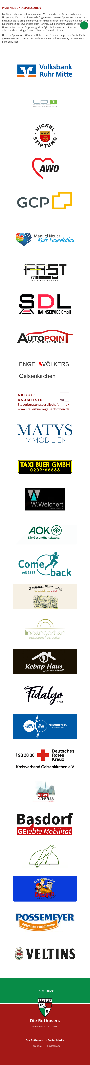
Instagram (53, 1046)
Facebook (36, 1046)
